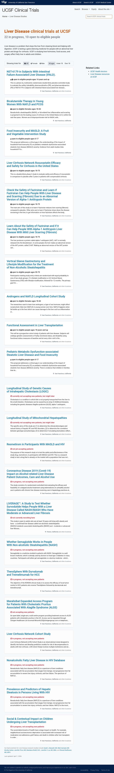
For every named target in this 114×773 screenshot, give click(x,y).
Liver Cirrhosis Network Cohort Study (29, 633)
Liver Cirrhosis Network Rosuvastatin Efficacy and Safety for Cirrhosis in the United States (34, 164)
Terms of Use (105, 770)
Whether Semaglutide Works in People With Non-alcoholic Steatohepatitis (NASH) (32, 543)
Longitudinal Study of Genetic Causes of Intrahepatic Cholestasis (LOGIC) (29, 390)
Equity (93, 9)
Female (34, 63)
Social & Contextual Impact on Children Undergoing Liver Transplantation (30, 720)
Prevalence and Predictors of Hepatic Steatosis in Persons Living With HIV (29, 691)
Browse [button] (85, 9)
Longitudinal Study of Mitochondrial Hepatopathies (37, 417)
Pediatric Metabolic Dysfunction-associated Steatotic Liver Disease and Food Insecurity (33, 353)
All (26, 63)
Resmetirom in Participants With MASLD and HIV (36, 444)
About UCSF (77, 2)
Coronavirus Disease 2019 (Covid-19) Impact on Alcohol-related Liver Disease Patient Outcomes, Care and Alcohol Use (31, 474)
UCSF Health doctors (98, 71)
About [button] (104, 9)
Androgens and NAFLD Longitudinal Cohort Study (36, 296)
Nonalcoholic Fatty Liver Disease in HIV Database (36, 660)
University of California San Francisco (21, 2)
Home (4, 16)
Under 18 (59, 63)
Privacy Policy (94, 770)
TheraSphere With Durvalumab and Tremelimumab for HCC (25, 573)
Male (42, 63)
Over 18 (67, 63)
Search (77, 9)
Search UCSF (88, 2)
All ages (52, 63)
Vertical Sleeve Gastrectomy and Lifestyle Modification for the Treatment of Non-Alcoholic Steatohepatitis (30, 264)
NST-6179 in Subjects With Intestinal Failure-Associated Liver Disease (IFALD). (31, 73)
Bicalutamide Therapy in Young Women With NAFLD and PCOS (25, 103)
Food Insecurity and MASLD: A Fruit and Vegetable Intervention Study (28, 132)
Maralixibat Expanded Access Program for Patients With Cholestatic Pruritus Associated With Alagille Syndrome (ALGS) (32, 604)
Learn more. (72, 767)
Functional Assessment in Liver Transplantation (35, 325)
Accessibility (84, 770)
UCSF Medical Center (103, 2)
